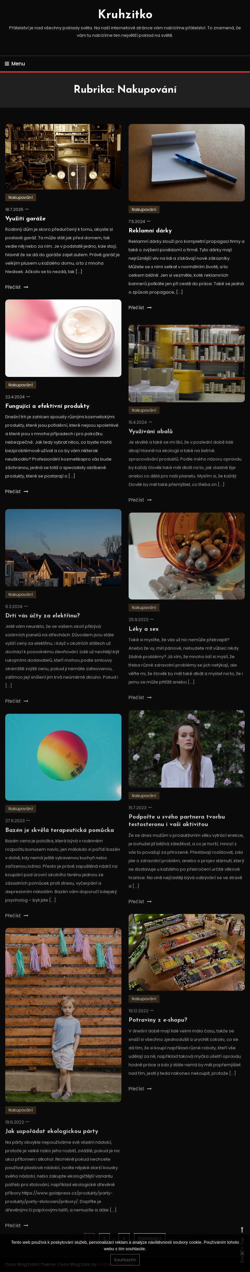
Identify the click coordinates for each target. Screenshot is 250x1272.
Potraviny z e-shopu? (158, 1033)
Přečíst (16, 287)
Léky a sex (144, 642)
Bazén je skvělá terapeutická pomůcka (59, 843)
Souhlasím (125, 1260)
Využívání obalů (151, 445)
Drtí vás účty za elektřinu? (42, 629)
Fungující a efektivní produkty (47, 406)
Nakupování (20, 197)
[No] (242, 1253)
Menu (15, 63)
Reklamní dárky (150, 231)
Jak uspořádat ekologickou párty (51, 1145)
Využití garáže (25, 219)
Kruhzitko (125, 15)
